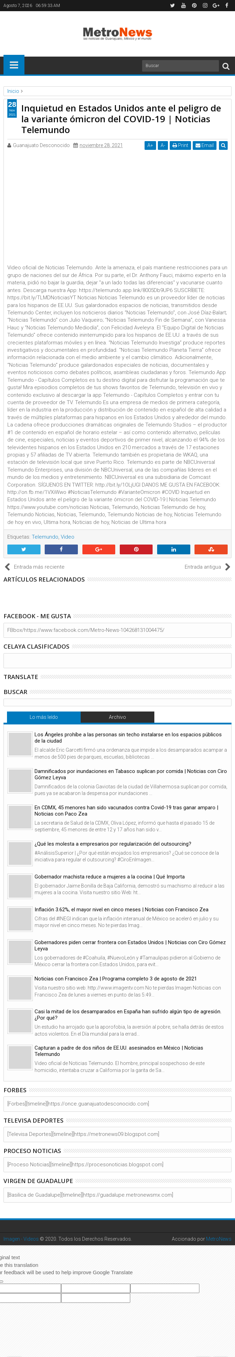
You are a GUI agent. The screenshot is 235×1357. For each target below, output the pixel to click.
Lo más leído (44, 717)
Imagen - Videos (21, 1239)
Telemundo (45, 537)
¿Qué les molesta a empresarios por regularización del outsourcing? (113, 844)
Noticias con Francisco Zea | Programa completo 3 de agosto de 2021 (116, 979)
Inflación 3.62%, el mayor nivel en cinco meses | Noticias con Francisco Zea (121, 909)
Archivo (117, 717)
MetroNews (219, 1239)
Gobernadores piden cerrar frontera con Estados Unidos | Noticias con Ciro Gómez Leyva (130, 945)
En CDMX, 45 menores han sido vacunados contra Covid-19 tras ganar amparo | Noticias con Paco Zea (126, 810)
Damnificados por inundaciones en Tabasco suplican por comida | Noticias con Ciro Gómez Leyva (131, 774)
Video (67, 537)
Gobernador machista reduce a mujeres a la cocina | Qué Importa (110, 877)
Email (205, 145)
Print (180, 145)
